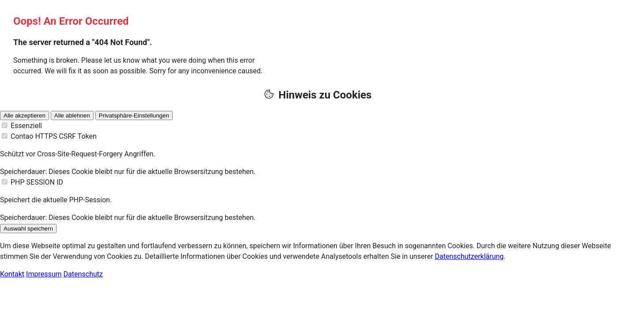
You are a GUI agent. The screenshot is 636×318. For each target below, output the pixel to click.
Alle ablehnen (72, 115)
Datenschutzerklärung (469, 256)
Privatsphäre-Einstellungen (134, 115)
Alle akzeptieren (24, 115)
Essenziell (26, 125)
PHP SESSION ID (37, 182)
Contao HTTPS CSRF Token (54, 136)
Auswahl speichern (28, 228)
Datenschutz (83, 274)
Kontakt (12, 274)
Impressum (44, 274)
